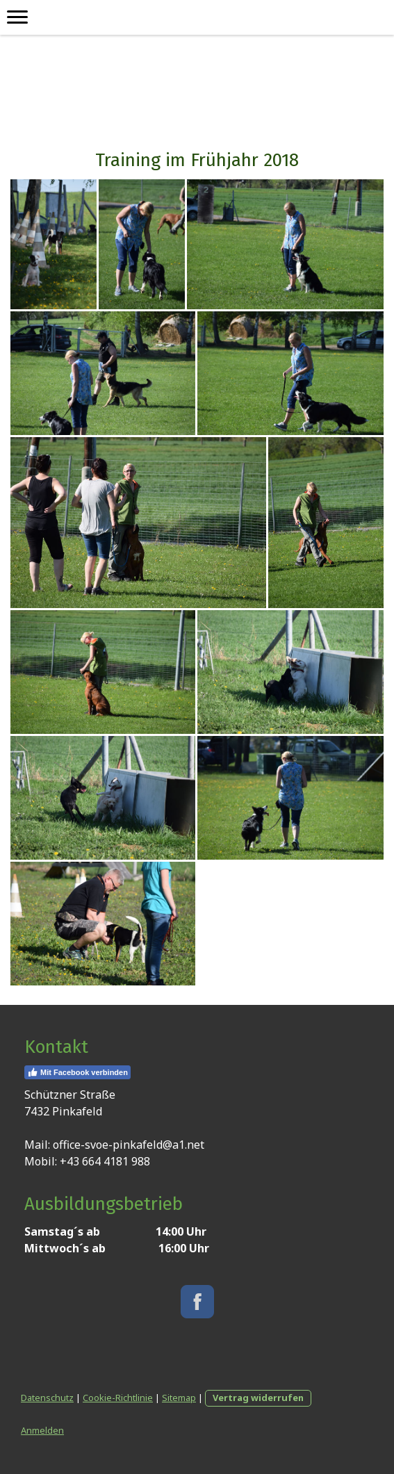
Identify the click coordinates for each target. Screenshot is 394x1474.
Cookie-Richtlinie (118, 1397)
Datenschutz (47, 1397)
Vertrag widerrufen (258, 1397)
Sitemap (179, 1397)
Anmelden (42, 1430)
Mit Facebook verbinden (77, 1072)
